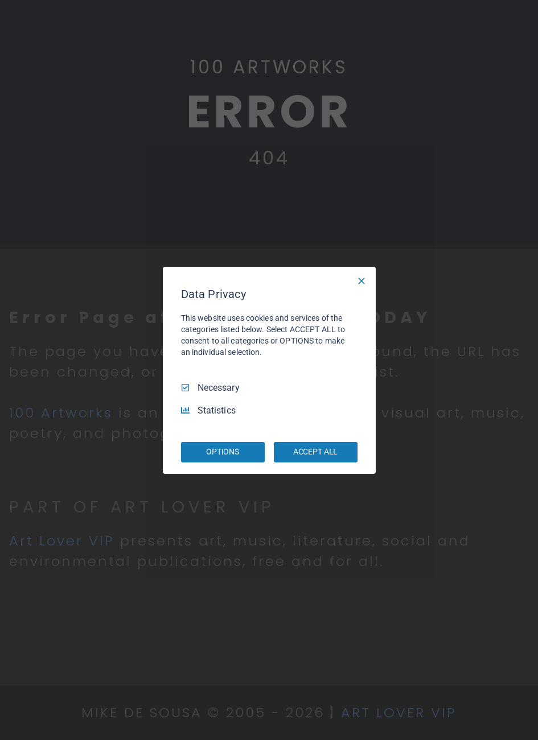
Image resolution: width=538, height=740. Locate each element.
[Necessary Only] (361, 280)
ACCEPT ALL (315, 451)
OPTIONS (222, 451)
